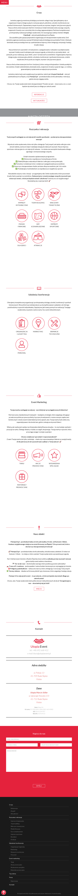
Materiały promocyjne (17, 870)
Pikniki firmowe (15, 829)
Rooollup (58, 893)
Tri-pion (54, 893)
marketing (38, 331)
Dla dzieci (14, 837)
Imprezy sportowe (16, 834)
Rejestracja (14, 881)
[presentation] (39, 778)
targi (21, 463)
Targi (12, 862)
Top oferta (12, 874)
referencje (39, 94)
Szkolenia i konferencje (16, 843)
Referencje (14, 808)
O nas (11, 805)
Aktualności (14, 814)
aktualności (39, 100)
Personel (13, 855)
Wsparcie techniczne (17, 852)
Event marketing (14, 858)
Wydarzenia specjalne (17, 867)
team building (37, 203)
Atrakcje (13, 839)
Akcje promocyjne (16, 865)
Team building (15, 824)
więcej (39, 589)
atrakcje (38, 245)
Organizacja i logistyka (18, 847)
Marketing (14, 849)
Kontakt (11, 885)
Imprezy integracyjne (17, 821)
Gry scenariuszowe (17, 831)
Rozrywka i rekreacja (15, 817)
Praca (11, 877)
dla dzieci (21, 245)
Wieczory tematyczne (17, 826)
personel (22, 353)
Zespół (13, 811)
